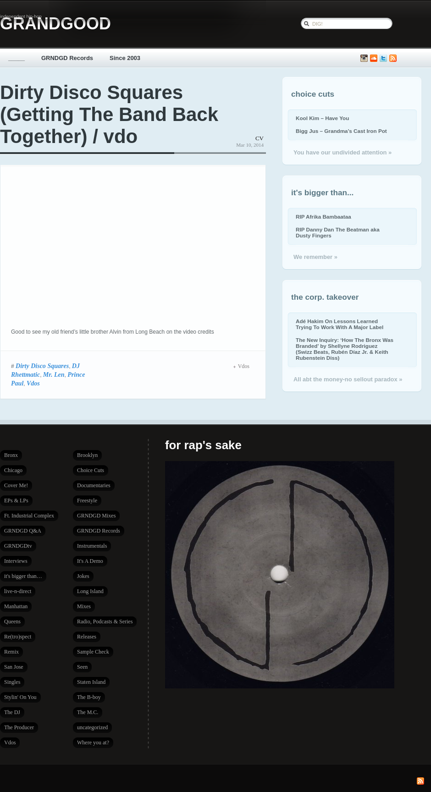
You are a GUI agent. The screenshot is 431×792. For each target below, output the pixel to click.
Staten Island (91, 682)
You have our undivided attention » (342, 152)
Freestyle (87, 500)
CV (259, 138)
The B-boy (89, 697)
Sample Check (93, 652)
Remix (11, 652)
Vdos (33, 383)
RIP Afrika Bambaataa (323, 217)
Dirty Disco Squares (42, 365)
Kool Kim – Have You (322, 118)
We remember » (315, 256)
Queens (12, 621)
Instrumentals (92, 546)
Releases (86, 636)
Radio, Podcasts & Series (105, 621)
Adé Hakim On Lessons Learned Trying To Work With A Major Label (339, 324)
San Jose (13, 667)
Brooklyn (87, 455)
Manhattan (16, 606)
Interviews (16, 561)
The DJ (12, 712)
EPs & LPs (16, 500)
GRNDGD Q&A (22, 531)
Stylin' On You (20, 697)
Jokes (83, 576)
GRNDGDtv (18, 546)
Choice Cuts (90, 470)
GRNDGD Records (67, 58)
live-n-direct (17, 591)
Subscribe (393, 58)
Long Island (90, 591)
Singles (12, 682)
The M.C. (87, 712)
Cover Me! (16, 485)
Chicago (13, 470)
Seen (82, 667)
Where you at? (93, 742)
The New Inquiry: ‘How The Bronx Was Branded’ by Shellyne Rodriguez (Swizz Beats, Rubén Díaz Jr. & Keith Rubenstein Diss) (344, 349)
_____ (16, 58)
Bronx (11, 455)
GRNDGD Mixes (96, 515)
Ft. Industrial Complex (29, 515)
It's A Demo (90, 561)
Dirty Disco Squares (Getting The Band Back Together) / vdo (109, 114)
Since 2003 (125, 58)
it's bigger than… (23, 576)
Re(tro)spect (17, 636)
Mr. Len (54, 374)
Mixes (84, 606)
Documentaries (94, 485)
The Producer (19, 727)
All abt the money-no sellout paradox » (347, 379)
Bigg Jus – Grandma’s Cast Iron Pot (341, 131)
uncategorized (92, 727)
